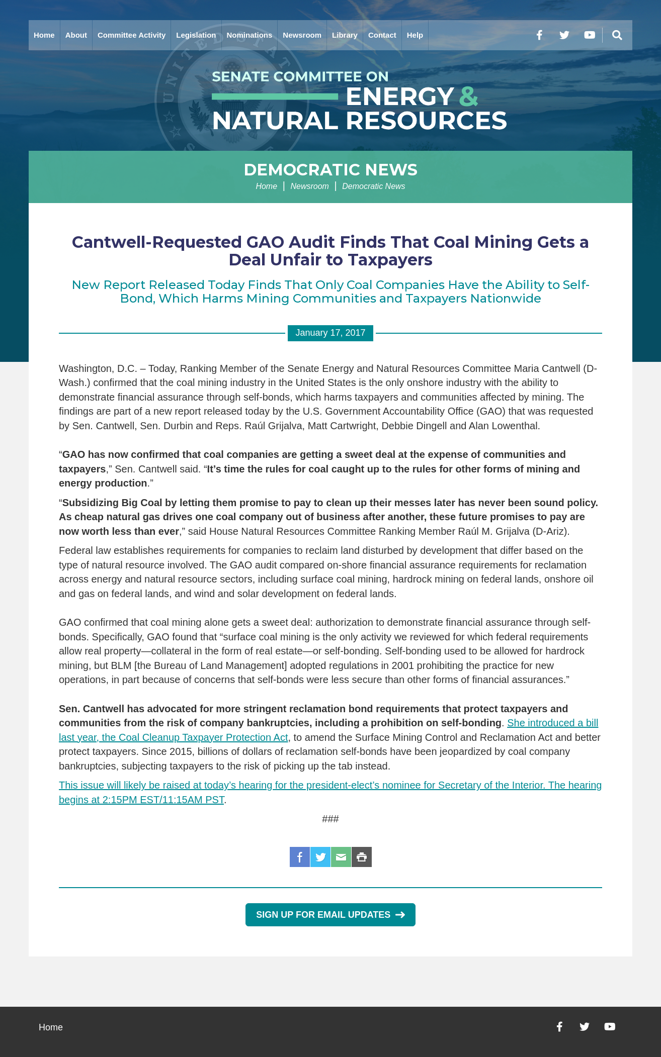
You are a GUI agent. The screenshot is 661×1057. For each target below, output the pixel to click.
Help (415, 35)
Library (345, 35)
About (76, 35)
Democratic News (330, 169)
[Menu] (617, 35)
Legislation (196, 35)
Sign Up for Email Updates (330, 915)
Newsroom (302, 35)
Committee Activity (132, 35)
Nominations (250, 35)
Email (341, 857)
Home (44, 35)
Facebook (300, 857)
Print (362, 857)
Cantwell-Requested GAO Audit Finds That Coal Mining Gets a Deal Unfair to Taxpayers (330, 250)
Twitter (320, 857)
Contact (382, 35)
